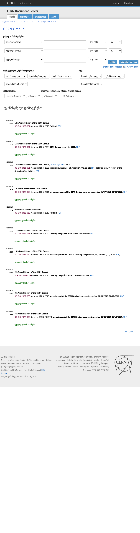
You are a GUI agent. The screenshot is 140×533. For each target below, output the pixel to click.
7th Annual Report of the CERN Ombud (31, 313)
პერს (53, 16)
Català (70, 360)
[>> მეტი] (129, 331)
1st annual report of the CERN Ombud (31, 188)
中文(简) (96, 369)
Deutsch (78, 360)
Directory (128, 3)
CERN (20, 3)
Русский (94, 366)
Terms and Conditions (32, 363)
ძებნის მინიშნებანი (112, 66)
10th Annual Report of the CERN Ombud (32, 251)
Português (84, 366)
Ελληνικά (87, 360)
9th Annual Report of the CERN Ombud (31, 272)
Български (61, 360)
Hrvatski (77, 363)
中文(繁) (105, 369)
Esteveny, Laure (57, 164)
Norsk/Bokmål (64, 366)
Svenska (87, 369)
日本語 (94, 363)
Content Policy (14, 363)
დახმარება (40, 16)
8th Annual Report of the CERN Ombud (31, 293)
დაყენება (25, 16)
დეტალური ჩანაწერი (25, 133)
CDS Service (17, 370)
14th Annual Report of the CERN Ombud (32, 123)
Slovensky (104, 366)
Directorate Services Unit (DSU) (34, 22)
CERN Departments (16, 22)
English (96, 360)
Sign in (116, 3)
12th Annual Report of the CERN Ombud (32, 164)
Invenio (20, 366)
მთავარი (5, 22)
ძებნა (12, 16)
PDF (59, 126)
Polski (75, 366)
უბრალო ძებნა (132, 66)
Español (105, 360)
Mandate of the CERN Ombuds (28, 209)
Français (68, 363)
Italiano (86, 363)
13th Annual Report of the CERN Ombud (32, 143)
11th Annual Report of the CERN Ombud (32, 230)
